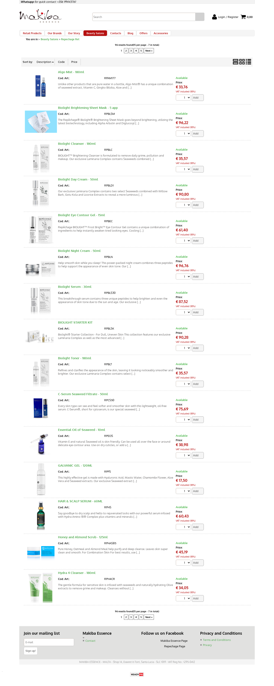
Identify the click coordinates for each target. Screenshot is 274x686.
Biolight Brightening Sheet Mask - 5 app (88, 112)
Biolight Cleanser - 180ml (77, 148)
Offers (136, 35)
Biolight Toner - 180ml (74, 363)
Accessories (152, 35)
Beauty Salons (91, 35)
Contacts (110, 35)
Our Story (71, 35)
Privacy (207, 650)
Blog (124, 35)
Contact (90, 646)
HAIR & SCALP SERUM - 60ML (80, 506)
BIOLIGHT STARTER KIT (75, 327)
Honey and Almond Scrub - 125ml (83, 542)
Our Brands (53, 35)
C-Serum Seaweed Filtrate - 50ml (83, 399)
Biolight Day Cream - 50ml (78, 184)
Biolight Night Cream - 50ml (79, 255)
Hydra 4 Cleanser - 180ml (76, 578)
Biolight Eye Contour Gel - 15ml (81, 219)
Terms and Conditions (217, 645)
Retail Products (32, 35)
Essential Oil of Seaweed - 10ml (81, 434)
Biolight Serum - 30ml (74, 291)
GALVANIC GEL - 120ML (75, 470)
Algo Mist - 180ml (71, 76)
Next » (148, 54)
